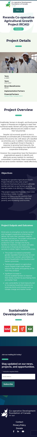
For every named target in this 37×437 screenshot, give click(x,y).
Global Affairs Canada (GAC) (13, 96)
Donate (19, 428)
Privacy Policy (19, 425)
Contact (19, 422)
